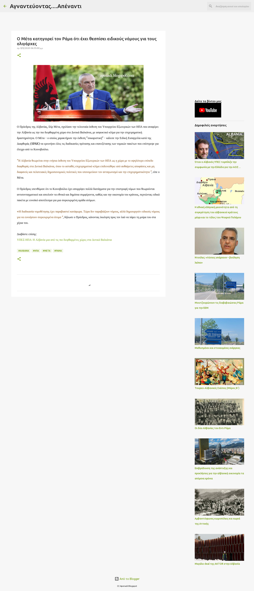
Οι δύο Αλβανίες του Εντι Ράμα (213, 428)
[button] (19, 55)
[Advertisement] (88, 326)
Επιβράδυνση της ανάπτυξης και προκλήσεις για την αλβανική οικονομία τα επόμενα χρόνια (219, 473)
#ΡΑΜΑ (58, 251)
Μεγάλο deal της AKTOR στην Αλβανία (217, 563)
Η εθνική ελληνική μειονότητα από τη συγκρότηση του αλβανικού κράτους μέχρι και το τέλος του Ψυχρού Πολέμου (218, 212)
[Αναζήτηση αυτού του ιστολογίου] (232, 6)
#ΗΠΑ (36, 251)
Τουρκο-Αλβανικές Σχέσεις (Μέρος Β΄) (217, 388)
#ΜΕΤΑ (46, 251)
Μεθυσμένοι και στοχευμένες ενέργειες (217, 348)
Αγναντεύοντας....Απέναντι (45, 6)
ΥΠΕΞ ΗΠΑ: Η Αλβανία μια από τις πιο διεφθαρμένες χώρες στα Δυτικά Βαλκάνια (64, 239)
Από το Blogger (127, 578)
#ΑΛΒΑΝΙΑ (23, 251)
